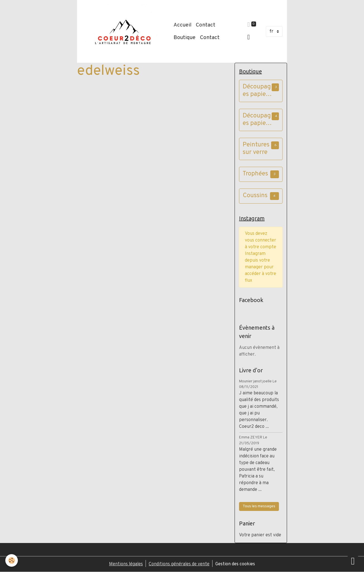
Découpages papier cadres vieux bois (257, 119)
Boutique (184, 37)
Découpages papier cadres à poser (257, 90)
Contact (205, 25)
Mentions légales (126, 564)
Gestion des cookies (235, 564)
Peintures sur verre (256, 148)
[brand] (124, 31)
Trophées (255, 174)
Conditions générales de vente (179, 564)
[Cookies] (12, 560)
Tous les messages (259, 506)
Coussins (255, 196)
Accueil (182, 25)
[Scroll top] (353, 561)
